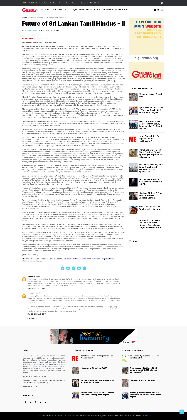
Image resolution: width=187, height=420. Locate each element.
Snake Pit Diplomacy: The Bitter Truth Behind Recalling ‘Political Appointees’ (151, 168)
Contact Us (85, 3)
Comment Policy (64, 3)
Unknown (31, 276)
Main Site (93, 3)
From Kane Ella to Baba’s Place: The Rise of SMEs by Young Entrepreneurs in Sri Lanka (150, 153)
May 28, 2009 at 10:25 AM (37, 314)
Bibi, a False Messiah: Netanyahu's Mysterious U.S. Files (150, 181)
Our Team (53, 3)
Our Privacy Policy (42, 3)
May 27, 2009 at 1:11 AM (36, 288)
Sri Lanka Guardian (30, 30)
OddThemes (144, 416)
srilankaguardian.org (57, 380)
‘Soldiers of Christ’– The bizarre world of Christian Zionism (150, 195)
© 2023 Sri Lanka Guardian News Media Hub (64, 416)
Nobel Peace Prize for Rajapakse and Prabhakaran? (149, 138)
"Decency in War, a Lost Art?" (150, 95)
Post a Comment (31, 318)
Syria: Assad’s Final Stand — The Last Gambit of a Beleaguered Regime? (151, 110)
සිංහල (100, 3)
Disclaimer (75, 3)
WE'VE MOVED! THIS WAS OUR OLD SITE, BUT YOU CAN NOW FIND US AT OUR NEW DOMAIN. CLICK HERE (84, 10)
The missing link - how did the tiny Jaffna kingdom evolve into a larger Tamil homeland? (150, 224)
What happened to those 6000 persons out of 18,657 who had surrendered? (143, 370)
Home (24, 18)
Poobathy (31, 293)
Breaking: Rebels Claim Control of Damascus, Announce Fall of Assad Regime (150, 125)
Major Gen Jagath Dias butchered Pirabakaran (150, 208)
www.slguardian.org (40, 380)
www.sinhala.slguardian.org (37, 382)
